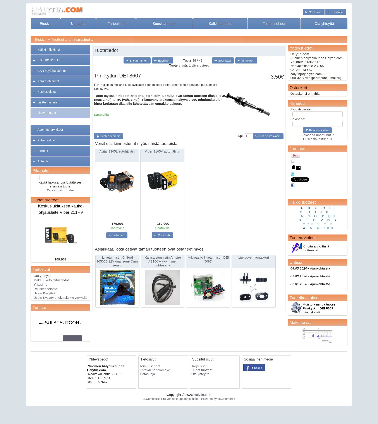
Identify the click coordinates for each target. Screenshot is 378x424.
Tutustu (39, 307)
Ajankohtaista (310, 268)
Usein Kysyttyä (45, 293)
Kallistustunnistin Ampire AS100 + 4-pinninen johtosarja (163, 261)
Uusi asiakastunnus (317, 139)
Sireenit (43, 151)
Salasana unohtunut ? (317, 135)
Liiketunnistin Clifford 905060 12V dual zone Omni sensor (117, 261)
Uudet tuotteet (46, 200)
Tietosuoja (147, 374)
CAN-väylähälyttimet (52, 70)
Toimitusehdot (274, 24)
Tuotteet (57, 39)
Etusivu (46, 24)
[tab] (60, 50)
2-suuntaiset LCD (50, 60)
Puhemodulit (46, 140)
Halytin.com (202, 395)
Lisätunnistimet (48, 102)
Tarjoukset (116, 24)
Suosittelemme (165, 24)
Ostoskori (298, 87)
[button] (314, 12)
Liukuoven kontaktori (253, 257)
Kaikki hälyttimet (49, 49)
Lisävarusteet (79, 39)
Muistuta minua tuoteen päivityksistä (320, 308)
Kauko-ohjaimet (48, 81)
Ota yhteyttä (324, 24)
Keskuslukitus (47, 91)
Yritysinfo (40, 284)
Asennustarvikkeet (50, 129)
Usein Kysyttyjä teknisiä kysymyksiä (60, 297)
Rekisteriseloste (45, 289)
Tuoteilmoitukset (305, 297)
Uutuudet (78, 24)
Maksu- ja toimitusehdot (51, 280)
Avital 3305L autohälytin (117, 151)
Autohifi (43, 161)
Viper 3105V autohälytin (162, 151)
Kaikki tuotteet (220, 24)
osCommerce (226, 398)
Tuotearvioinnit (303, 237)
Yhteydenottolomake (155, 370)
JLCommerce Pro (154, 398)
